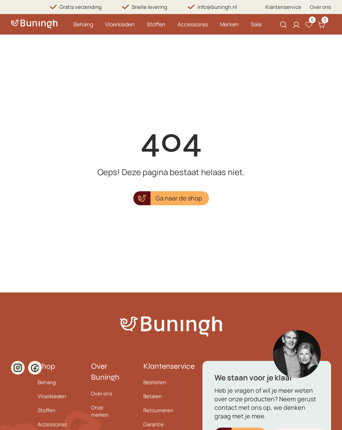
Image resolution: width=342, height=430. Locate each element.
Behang (83, 24)
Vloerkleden (120, 24)
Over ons (320, 7)
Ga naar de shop (179, 198)
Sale (256, 24)
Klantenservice (283, 7)
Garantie (153, 424)
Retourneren (158, 410)
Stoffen (156, 24)
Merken (229, 24)
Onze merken (100, 411)
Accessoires (192, 24)
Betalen (152, 396)
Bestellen (154, 382)
